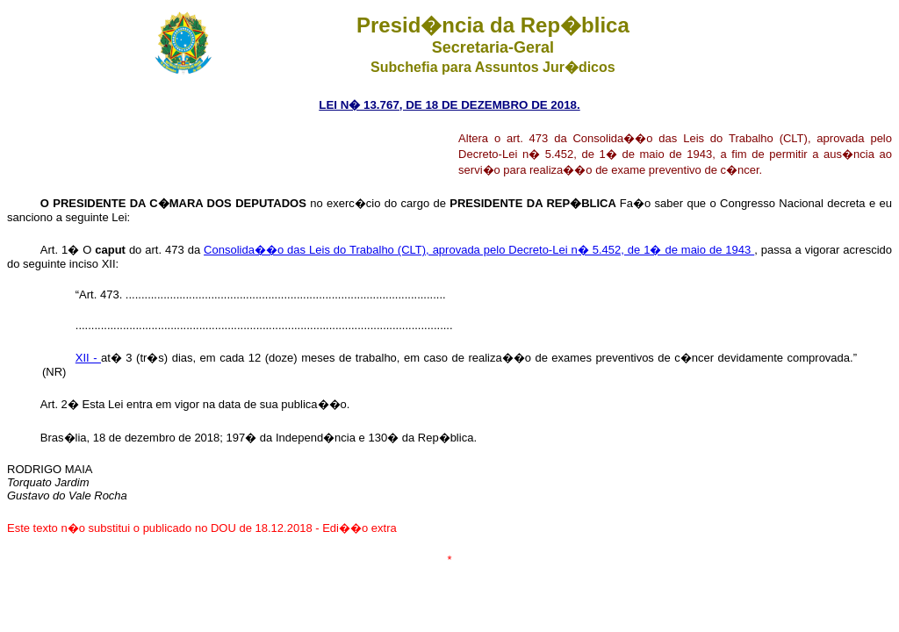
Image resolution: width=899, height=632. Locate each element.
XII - (88, 357)
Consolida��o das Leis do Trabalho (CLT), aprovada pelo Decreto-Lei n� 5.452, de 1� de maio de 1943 (479, 249)
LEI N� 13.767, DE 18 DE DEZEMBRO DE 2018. (449, 104)
